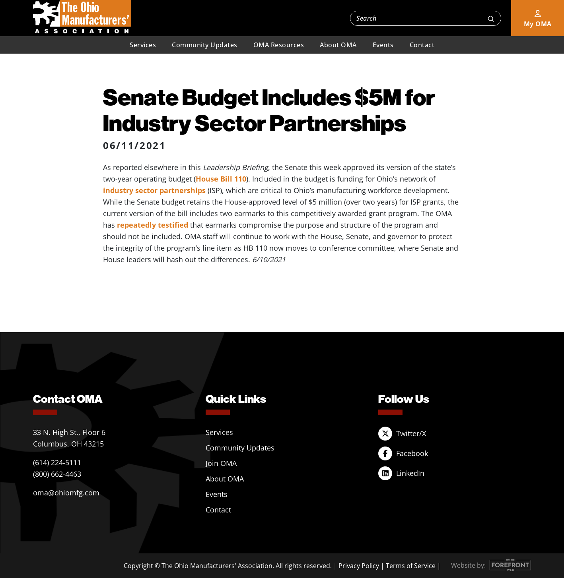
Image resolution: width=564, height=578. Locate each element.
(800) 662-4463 (57, 474)
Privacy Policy (358, 565)
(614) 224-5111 (57, 462)
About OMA (338, 45)
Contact (422, 45)
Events (383, 45)
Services (143, 45)
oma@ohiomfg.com (66, 492)
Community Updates (204, 45)
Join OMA (221, 463)
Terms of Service (411, 565)
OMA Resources (278, 45)
